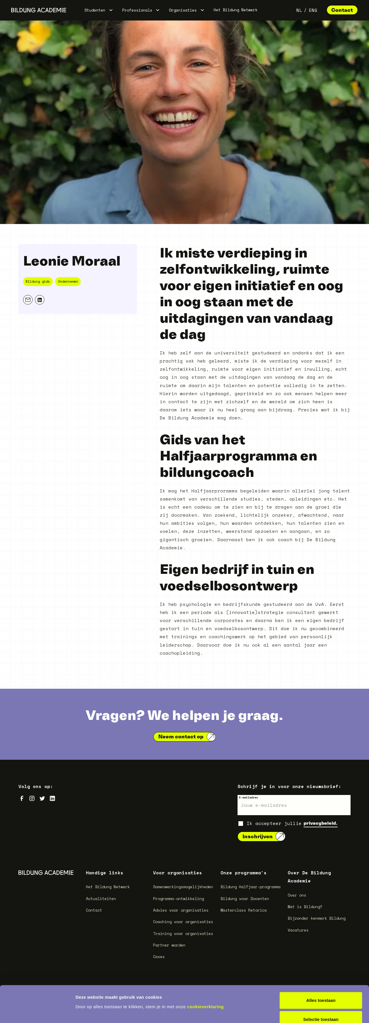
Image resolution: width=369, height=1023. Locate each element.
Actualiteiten (101, 898)
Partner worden (169, 945)
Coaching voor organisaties (183, 922)
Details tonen (311, 1011)
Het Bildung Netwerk (235, 10)
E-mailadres (248, 797)
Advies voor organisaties (180, 910)
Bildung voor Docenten (245, 898)
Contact (342, 10)
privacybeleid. (321, 823)
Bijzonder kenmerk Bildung (316, 918)
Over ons (297, 895)
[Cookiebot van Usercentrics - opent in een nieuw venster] (37, 1011)
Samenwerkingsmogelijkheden (183, 887)
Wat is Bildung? (305, 907)
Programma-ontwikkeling (178, 898)
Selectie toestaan (321, 985)
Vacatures (298, 930)
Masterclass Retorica (244, 910)
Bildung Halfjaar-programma (250, 887)
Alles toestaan (321, 966)
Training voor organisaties (183, 933)
